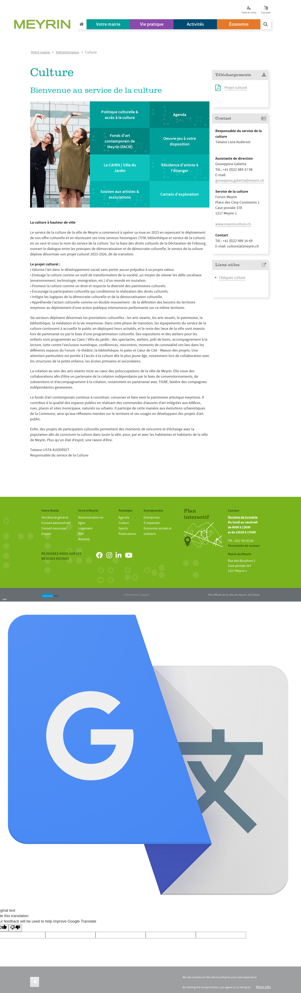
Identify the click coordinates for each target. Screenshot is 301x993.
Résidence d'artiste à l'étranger (179, 167)
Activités (195, 24)
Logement (85, 528)
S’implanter (152, 523)
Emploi (46, 534)
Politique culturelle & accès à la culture (119, 114)
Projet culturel (235, 87)
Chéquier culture (232, 277)
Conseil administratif (56, 523)
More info (263, 987)
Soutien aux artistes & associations (119, 194)
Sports (123, 528)
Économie (239, 24)
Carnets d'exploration (179, 194)
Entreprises (152, 517)
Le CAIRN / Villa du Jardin (120, 167)
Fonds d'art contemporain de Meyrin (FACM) (120, 141)
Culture (124, 523)
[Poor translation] (15, 928)
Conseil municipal (53, 528)
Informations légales (136, 595)
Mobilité (84, 539)
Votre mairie (108, 24)
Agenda (179, 114)
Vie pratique (151, 24)
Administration (67, 52)
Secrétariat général (54, 517)
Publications (127, 534)
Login (4, 599)
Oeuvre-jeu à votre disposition (179, 141)
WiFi (81, 534)
